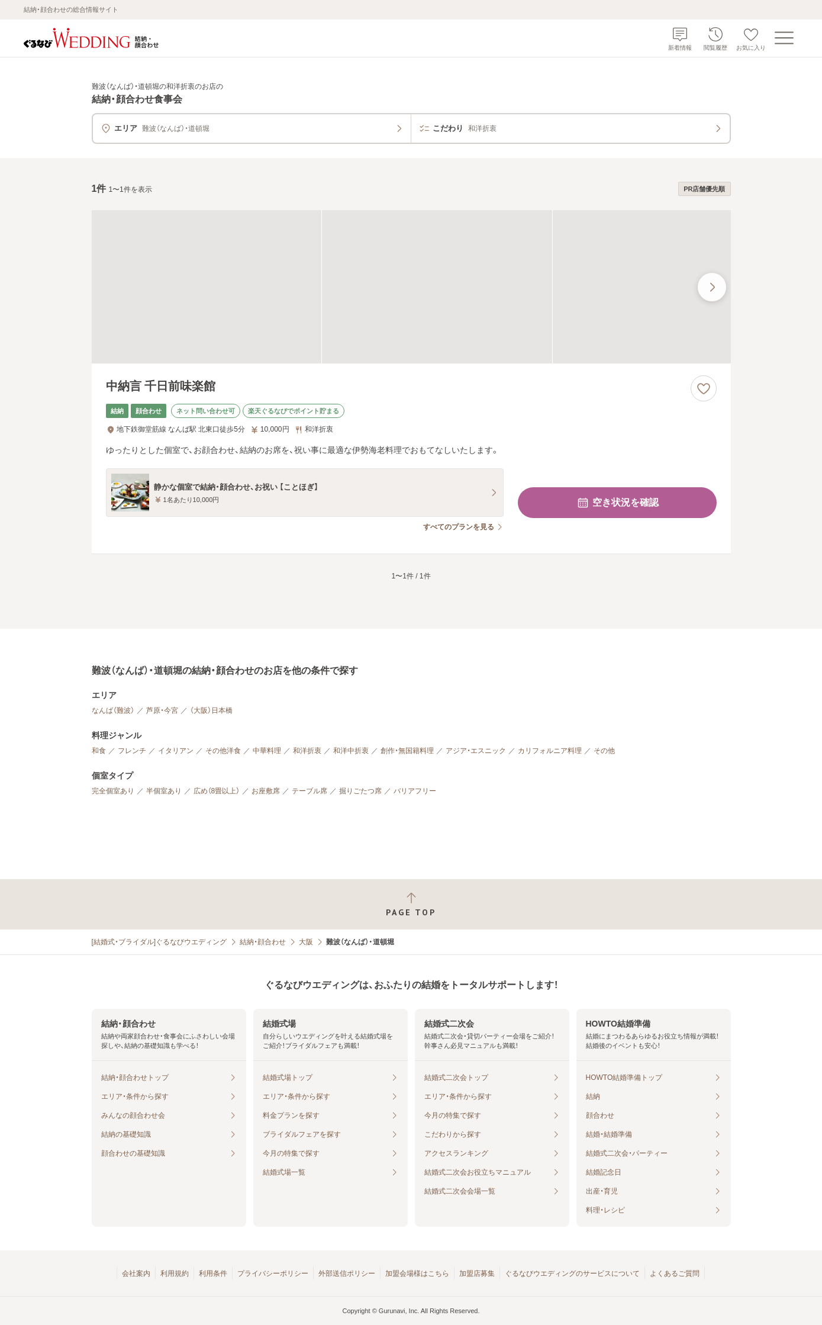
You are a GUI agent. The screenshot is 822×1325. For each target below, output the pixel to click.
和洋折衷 (307, 751)
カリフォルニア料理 (550, 751)
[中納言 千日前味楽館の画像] (411, 287)
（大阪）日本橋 (211, 710)
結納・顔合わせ (263, 942)
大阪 (306, 942)
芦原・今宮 (162, 710)
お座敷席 (266, 791)
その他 (604, 751)
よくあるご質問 (674, 1273)
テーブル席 (309, 791)
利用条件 (213, 1273)
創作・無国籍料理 (407, 751)
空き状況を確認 (617, 503)
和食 (99, 751)
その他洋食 (223, 751)
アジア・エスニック (476, 751)
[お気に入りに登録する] (704, 388)
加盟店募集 (477, 1273)
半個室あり (164, 791)
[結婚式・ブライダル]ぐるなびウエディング (159, 942)
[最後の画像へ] (712, 287)
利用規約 (174, 1273)
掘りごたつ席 (360, 791)
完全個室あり (113, 791)
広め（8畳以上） (217, 791)
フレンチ (132, 751)
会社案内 (136, 1273)
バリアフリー (415, 791)
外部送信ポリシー (346, 1273)
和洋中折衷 (351, 751)
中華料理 (267, 751)
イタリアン (176, 751)
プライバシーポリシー (272, 1273)
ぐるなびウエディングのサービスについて (572, 1273)
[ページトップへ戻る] (411, 904)
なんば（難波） (113, 710)
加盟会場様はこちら (417, 1273)
